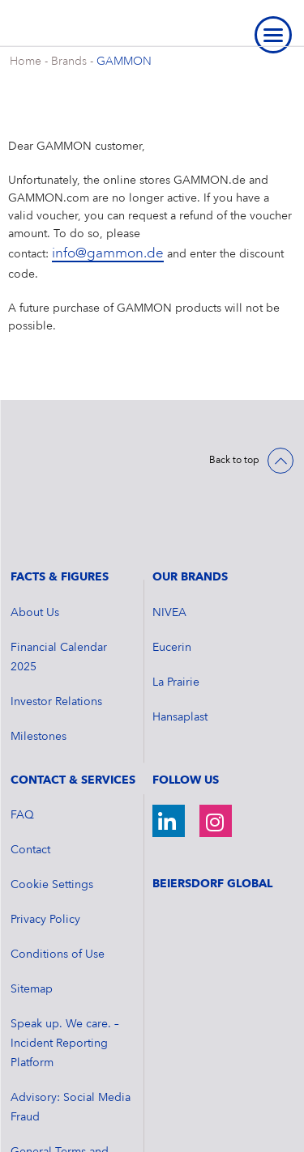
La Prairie (175, 596)
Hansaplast (180, 631)
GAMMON (124, 61)
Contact (30, 764)
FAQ (22, 729)
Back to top (234, 460)
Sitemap (32, 903)
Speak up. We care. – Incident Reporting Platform (65, 958)
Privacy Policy (45, 834)
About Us (35, 527)
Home (25, 61)
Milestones (38, 651)
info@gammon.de (108, 254)
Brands (69, 61)
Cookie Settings (52, 799)
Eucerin (171, 561)
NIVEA (169, 527)
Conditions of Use (58, 868)
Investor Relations (56, 616)
